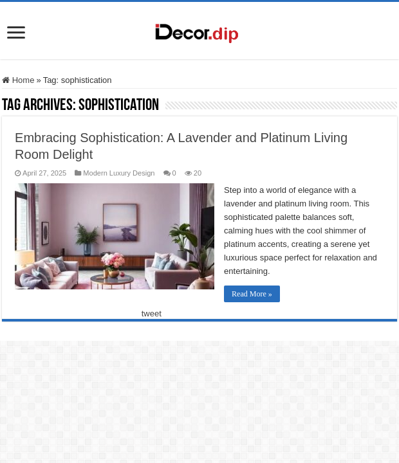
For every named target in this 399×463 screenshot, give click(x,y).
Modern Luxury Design (118, 173)
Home (18, 80)
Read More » (252, 293)
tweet (152, 313)
